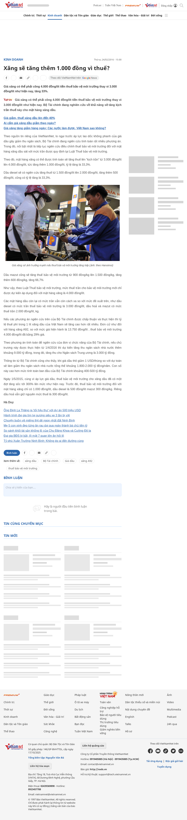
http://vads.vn (98, 769)
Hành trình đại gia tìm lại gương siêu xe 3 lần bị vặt (37, 415)
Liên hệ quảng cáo (93, 745)
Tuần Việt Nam (113, 5)
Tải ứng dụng (154, 761)
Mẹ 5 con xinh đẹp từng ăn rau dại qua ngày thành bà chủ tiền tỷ (45, 425)
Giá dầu (69, 461)
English (129, 716)
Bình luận (12, 452)
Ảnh (169, 695)
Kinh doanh (55, 15)
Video (170, 702)
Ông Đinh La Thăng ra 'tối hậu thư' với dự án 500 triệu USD (42, 410)
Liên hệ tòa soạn (39, 766)
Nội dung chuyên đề (137, 709)
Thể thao (120, 15)
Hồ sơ (128, 731)
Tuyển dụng (164, 766)
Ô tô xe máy (82, 702)
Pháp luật (80, 695)
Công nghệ (50, 731)
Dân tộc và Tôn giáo (76, 15)
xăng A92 (86, 461)
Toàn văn (105, 702)
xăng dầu (30, 461)
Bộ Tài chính (50, 461)
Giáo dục (96, 15)
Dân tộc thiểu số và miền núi (142, 702)
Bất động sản (83, 716)
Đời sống (156, 15)
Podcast (98, 5)
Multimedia (174, 709)
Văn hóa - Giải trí (138, 15)
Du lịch (79, 709)
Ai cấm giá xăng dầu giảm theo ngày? (30, 123)
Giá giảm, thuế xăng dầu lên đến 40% (29, 118)
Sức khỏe (49, 724)
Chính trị (28, 15)
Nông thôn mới (134, 695)
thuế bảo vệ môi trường (22, 468)
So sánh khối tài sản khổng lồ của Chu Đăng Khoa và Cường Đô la (47, 430)
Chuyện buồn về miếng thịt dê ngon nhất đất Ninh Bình (39, 420)
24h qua (172, 724)
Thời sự (41, 15)
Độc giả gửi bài (174, 761)
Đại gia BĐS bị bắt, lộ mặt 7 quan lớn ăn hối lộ (34, 435)
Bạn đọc (79, 724)
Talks (128, 724)
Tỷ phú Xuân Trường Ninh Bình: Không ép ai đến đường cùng (44, 440)
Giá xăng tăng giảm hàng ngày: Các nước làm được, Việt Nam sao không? (55, 128)
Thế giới (108, 15)
